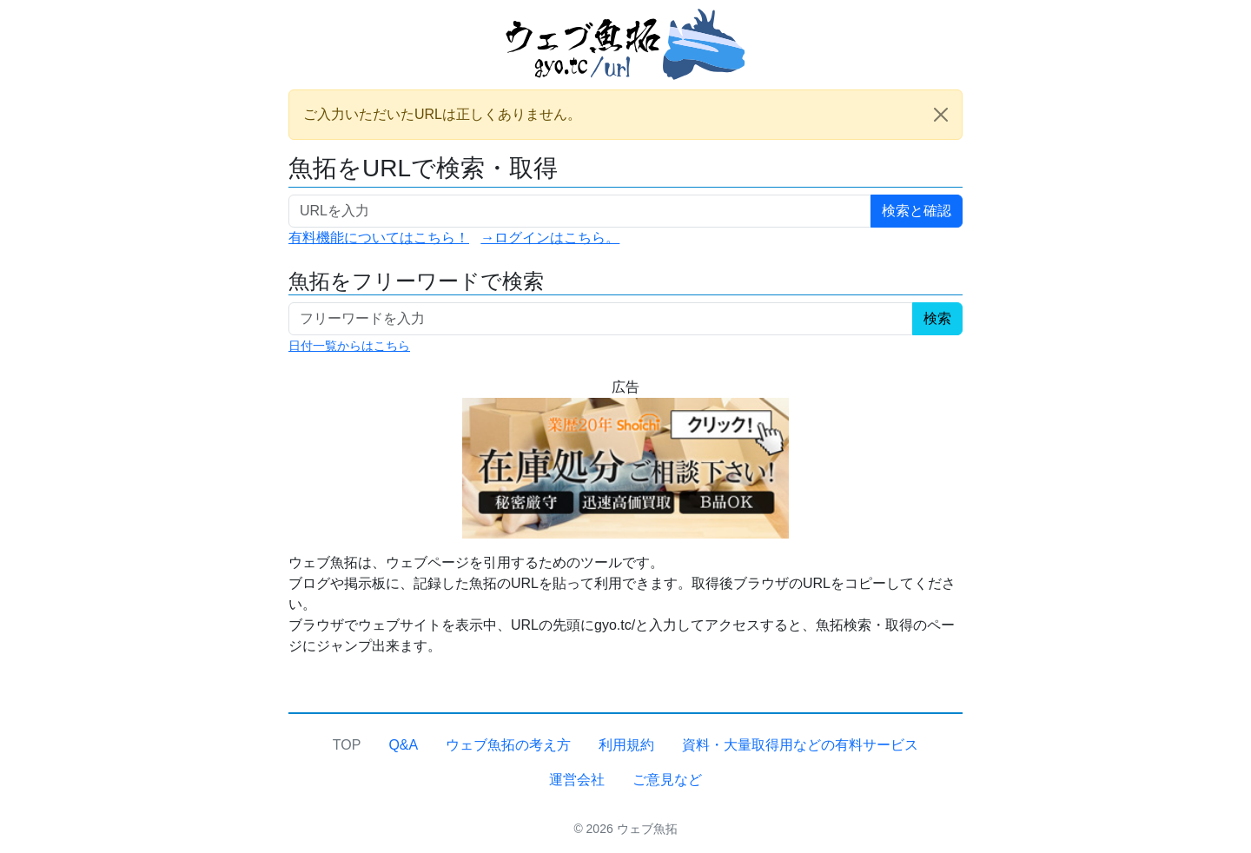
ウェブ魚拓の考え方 (508, 744)
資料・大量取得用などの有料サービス (800, 744)
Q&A (403, 744)
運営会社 (577, 779)
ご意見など (667, 779)
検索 (937, 318)
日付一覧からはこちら (349, 346)
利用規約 (626, 744)
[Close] (941, 114)
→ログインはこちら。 (549, 237)
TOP (347, 744)
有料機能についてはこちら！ (378, 237)
